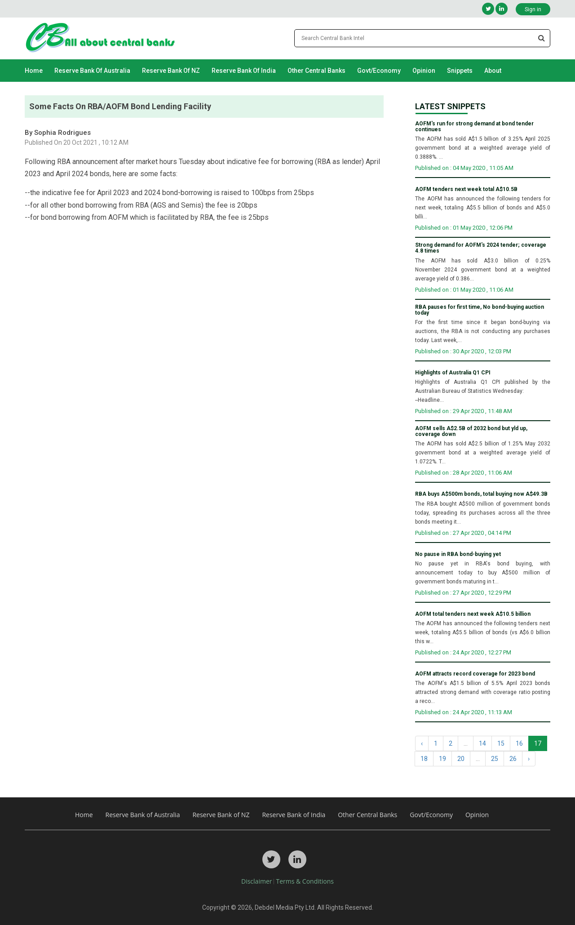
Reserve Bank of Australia (92, 70)
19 (442, 758)
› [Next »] (529, 758)
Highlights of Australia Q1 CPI (453, 373)
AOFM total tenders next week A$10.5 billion (473, 614)
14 (482, 743)
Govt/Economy (379, 70)
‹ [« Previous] (422, 743)
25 (494, 758)
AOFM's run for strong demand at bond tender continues (474, 127)
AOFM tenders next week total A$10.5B (466, 189)
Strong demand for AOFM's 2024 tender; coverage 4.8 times (480, 248)
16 (519, 743)
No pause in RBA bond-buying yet (458, 554)
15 (500, 743)
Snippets (460, 70)
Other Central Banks (316, 70)
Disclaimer (256, 881)
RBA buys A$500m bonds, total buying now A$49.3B (481, 494)
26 (513, 758)
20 (460, 758)
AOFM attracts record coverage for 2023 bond (475, 674)
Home (34, 70)
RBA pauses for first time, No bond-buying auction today (479, 310)
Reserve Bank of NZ (171, 70)
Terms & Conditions (305, 881)
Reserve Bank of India (244, 70)
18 (424, 758)
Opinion (423, 70)
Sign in (533, 9)
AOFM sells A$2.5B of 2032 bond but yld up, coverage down (471, 431)
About (492, 70)
